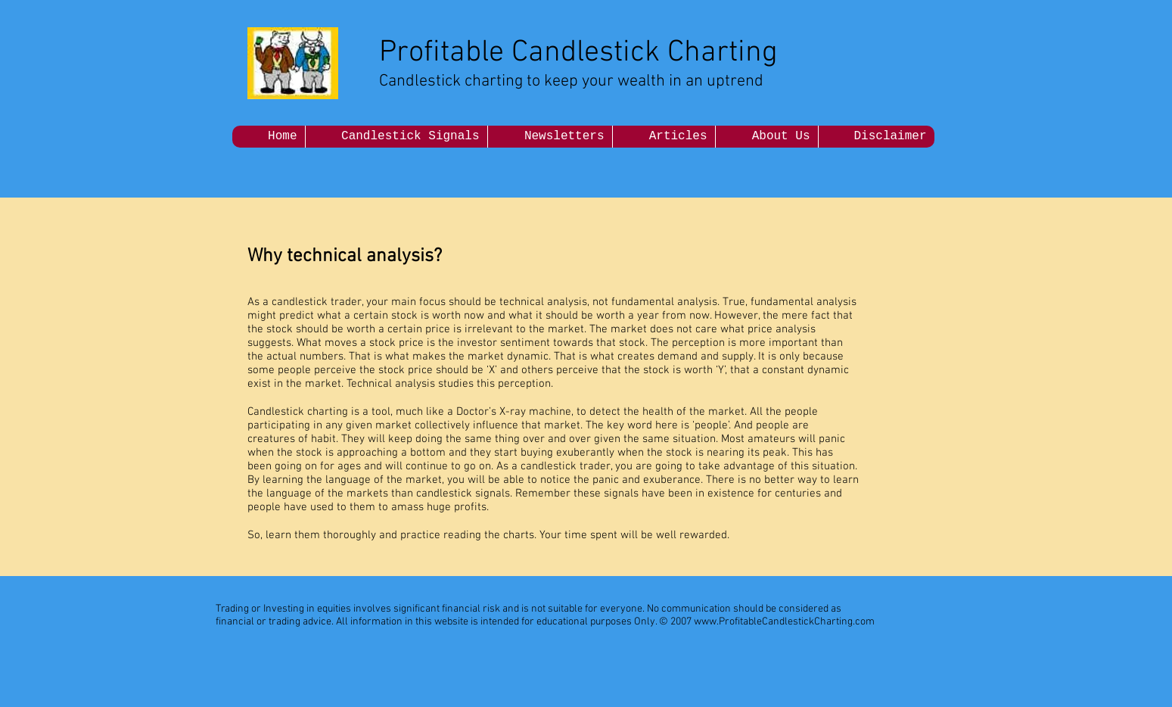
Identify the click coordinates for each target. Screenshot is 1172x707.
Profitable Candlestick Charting (578, 53)
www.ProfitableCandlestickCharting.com (784, 621)
